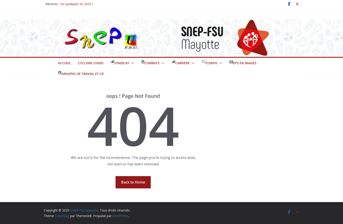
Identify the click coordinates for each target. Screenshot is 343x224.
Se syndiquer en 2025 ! (76, 4)
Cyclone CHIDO (90, 63)
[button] (131, 63)
